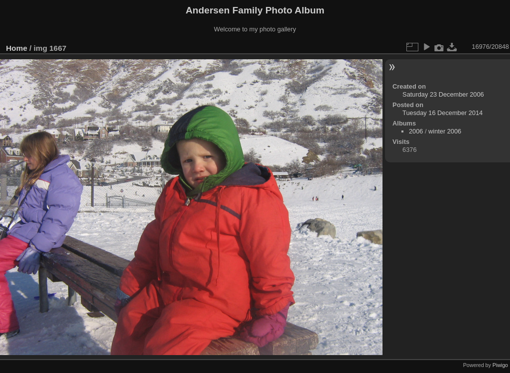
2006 (416, 131)
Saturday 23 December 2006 (443, 94)
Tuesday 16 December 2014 (442, 113)
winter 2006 (444, 131)
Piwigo (500, 365)
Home (16, 48)
